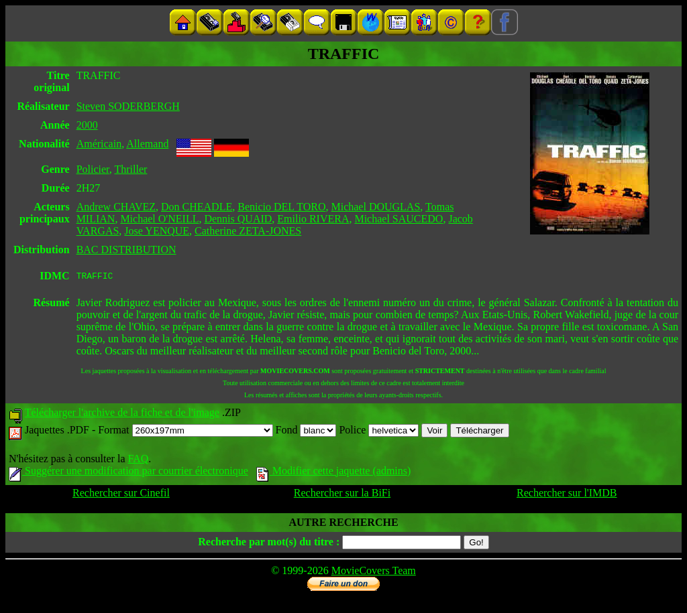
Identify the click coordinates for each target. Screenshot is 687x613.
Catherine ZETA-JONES (248, 230)
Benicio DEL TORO (281, 206)
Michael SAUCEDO (398, 218)
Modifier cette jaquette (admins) (333, 472)
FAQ (137, 460)
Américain (99, 143)
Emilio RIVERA (313, 218)
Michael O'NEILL (159, 218)
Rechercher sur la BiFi (342, 494)
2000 (87, 125)
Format (185, 431)
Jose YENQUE (156, 230)
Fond (306, 431)
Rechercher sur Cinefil (121, 494)
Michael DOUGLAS (375, 206)
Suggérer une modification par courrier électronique (128, 472)
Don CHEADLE (196, 206)
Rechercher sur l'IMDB (567, 494)
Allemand (147, 143)
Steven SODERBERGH (128, 106)
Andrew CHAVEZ (116, 206)
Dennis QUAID (238, 218)
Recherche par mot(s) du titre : (268, 543)
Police (379, 431)
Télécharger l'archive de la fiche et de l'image (122, 414)
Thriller (130, 169)
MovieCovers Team (373, 572)
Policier (92, 169)
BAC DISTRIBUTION (126, 249)
